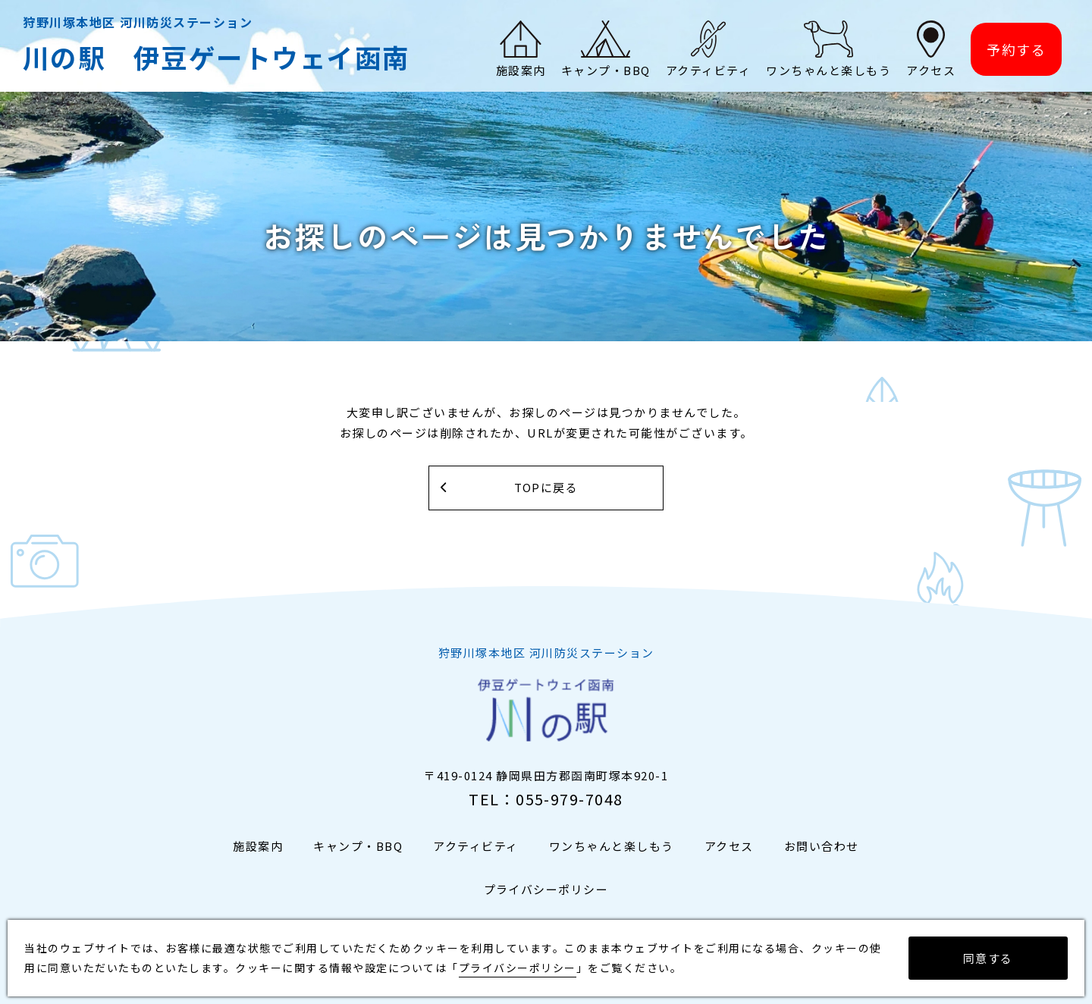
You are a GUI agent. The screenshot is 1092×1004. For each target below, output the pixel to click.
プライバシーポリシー (546, 890)
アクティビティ (476, 847)
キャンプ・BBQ (358, 847)
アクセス (729, 847)
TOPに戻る (546, 488)
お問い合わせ (821, 847)
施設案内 (258, 847)
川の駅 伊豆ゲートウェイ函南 (216, 57)
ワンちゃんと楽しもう (611, 847)
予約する (1016, 50)
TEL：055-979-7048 (546, 800)
